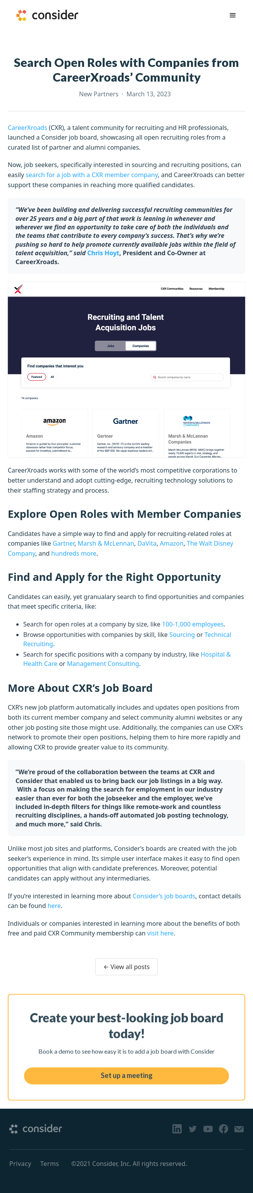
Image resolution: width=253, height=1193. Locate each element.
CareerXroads (27, 127)
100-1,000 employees (193, 624)
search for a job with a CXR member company (92, 175)
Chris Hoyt (103, 253)
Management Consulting (103, 663)
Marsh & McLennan (105, 543)
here (54, 905)
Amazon (171, 543)
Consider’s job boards (164, 896)
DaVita (147, 543)
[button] (233, 15)
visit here (160, 933)
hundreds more (73, 553)
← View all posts (126, 967)
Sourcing (182, 634)
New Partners (99, 94)
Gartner (63, 543)
